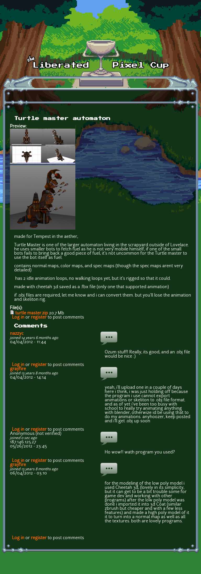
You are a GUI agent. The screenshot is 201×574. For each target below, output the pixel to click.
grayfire (18, 369)
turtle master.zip (31, 313)
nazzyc (17, 334)
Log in (18, 317)
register (39, 317)
